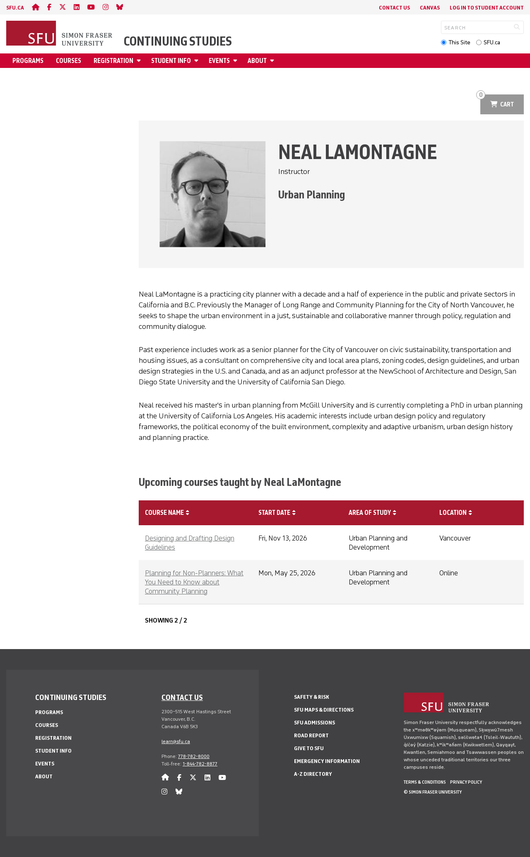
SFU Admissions (314, 722)
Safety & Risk (311, 696)
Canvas (430, 7)
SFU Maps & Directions (324, 709)
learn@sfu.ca (175, 741)
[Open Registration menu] (140, 60)
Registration (113, 61)
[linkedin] (77, 7)
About (257, 61)
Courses (68, 61)
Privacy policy (466, 782)
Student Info (171, 61)
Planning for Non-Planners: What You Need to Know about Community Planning (194, 582)
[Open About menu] (273, 60)
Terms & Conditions (425, 782)
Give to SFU (309, 748)
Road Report (311, 735)
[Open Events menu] (236, 60)
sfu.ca (15, 7)
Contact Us (394, 7)
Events (219, 61)
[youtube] (91, 7)
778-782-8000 (194, 756)
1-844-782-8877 (200, 764)
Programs (27, 61)
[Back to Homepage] (60, 34)
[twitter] (62, 7)
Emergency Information (327, 761)
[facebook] (49, 7)
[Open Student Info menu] (197, 60)
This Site (459, 42)
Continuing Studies (178, 41)
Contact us (182, 697)
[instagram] (105, 7)
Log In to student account (487, 7)
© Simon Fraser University (433, 792)
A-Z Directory (313, 773)
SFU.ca (492, 42)
